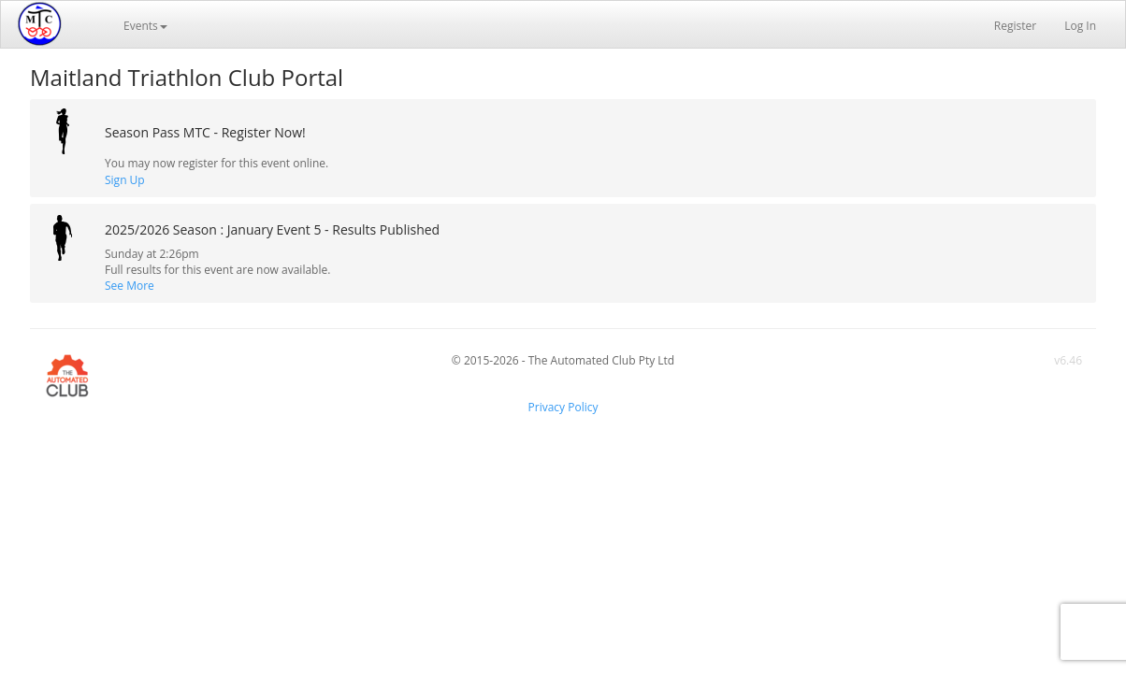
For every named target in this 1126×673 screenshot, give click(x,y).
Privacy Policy (563, 407)
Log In (1080, 26)
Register (1015, 26)
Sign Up (125, 180)
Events (145, 26)
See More (129, 286)
